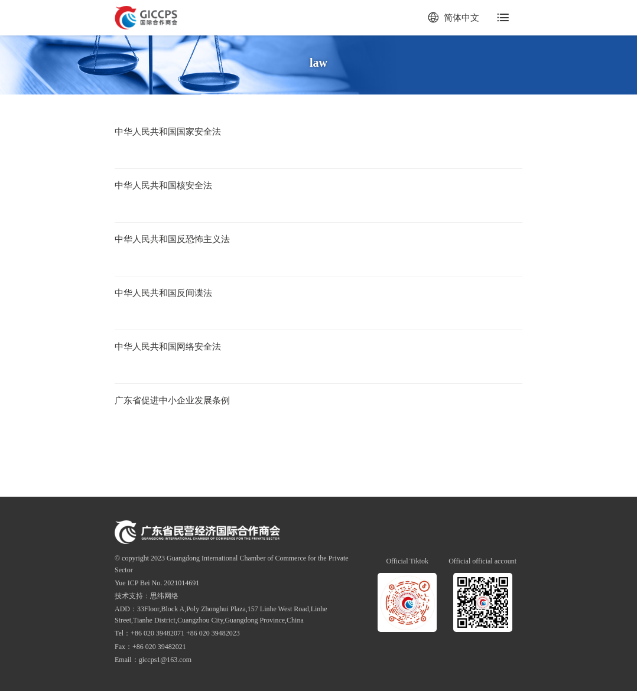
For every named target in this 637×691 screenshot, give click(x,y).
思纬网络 (164, 596)
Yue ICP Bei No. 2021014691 (157, 583)
